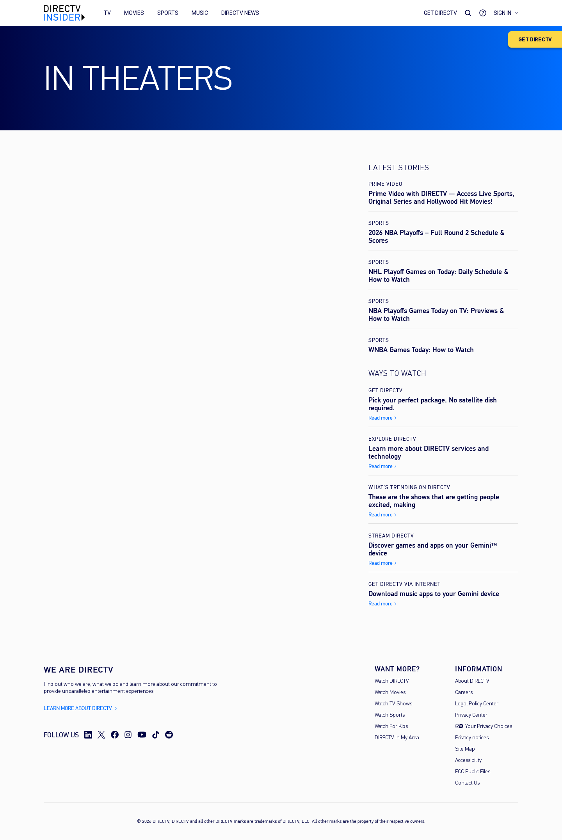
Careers (464, 693)
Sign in (506, 13)
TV (107, 13)
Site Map (465, 749)
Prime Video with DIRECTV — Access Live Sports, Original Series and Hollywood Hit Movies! (441, 197)
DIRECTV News (240, 13)
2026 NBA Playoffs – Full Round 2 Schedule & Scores (436, 236)
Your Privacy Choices (488, 727)
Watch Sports (390, 715)
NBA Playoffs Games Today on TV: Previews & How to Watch (436, 314)
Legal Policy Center (476, 704)
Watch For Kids (391, 727)
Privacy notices (472, 738)
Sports (167, 13)
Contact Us (467, 783)
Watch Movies (390, 693)
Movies (134, 13)
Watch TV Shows (393, 704)
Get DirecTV (440, 13)
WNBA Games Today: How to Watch (421, 349)
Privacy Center (471, 715)
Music (200, 13)
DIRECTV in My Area (397, 738)
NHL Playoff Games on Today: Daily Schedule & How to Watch (438, 275)
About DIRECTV (472, 681)
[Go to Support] (482, 13)
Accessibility (468, 760)
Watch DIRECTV (392, 681)
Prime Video (385, 184)
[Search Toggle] (468, 13)
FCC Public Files (472, 772)
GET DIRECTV (535, 39)
